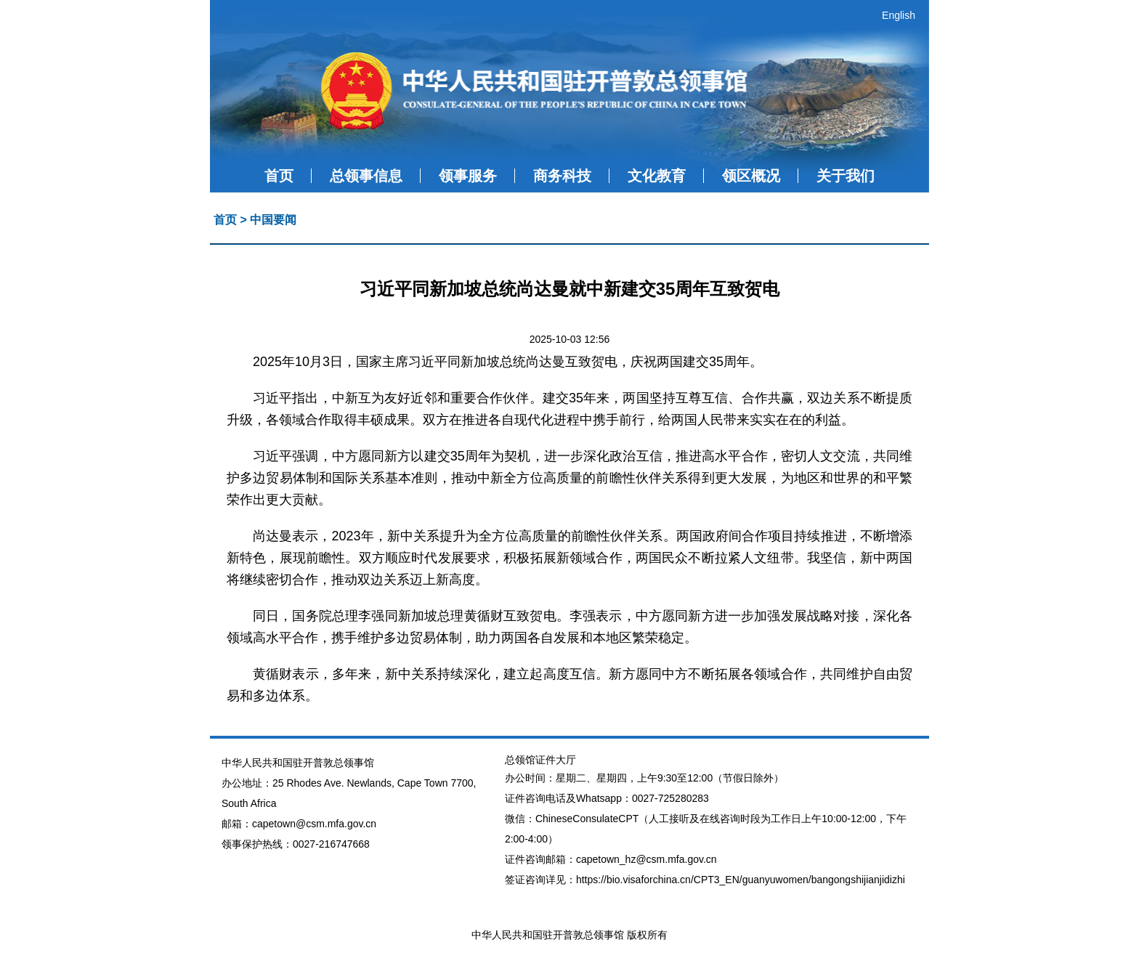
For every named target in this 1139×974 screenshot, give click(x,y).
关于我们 (845, 176)
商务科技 (562, 176)
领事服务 (468, 176)
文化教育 (657, 176)
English (898, 15)
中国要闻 (273, 220)
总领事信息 (366, 176)
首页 (278, 176)
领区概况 (751, 176)
